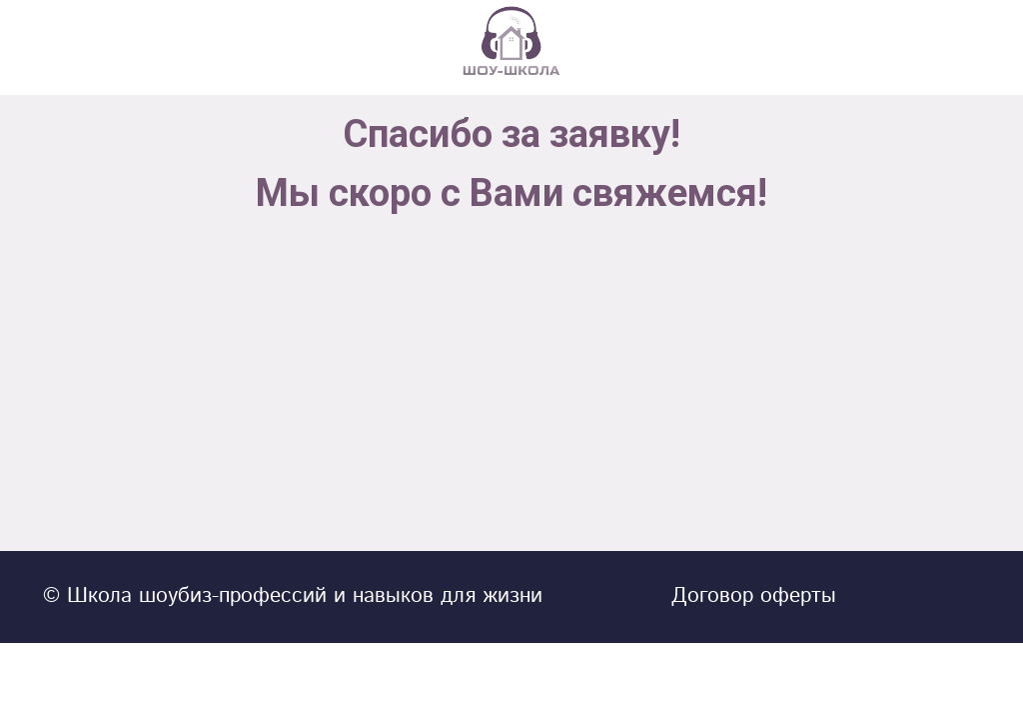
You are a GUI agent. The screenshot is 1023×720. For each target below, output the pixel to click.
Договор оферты (753, 596)
